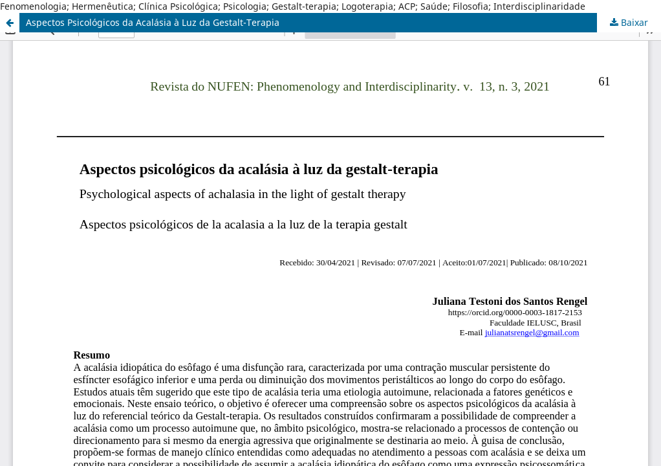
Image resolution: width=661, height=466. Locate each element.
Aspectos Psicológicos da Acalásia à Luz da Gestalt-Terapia (152, 22)
